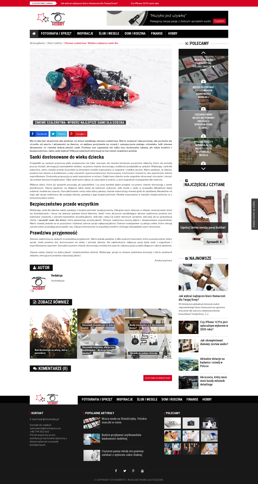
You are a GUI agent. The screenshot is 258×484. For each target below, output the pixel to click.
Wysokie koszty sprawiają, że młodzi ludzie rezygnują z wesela (203, 148)
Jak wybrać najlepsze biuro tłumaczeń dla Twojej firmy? (94, 3)
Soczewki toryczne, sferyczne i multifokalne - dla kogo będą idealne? (99, 350)
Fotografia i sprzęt (56, 34)
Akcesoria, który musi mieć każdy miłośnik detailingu (213, 380)
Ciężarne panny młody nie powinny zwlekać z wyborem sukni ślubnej (204, 121)
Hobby (172, 34)
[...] (206, 313)
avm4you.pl (36, 438)
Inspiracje (85, 34)
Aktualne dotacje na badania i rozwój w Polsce (212, 362)
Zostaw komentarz (157, 378)
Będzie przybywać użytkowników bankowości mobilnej (121, 436)
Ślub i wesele (109, 34)
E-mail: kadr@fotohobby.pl (44, 419)
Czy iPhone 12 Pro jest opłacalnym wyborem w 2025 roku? (214, 325)
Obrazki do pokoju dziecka (143, 353)
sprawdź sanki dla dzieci (52, 220)
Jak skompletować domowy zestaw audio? (214, 342)
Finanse (157, 34)
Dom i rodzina (135, 34)
